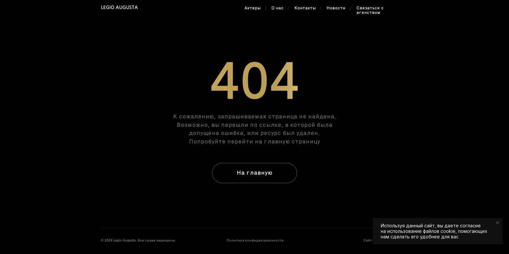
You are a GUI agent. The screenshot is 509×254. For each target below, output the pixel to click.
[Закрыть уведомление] (497, 223)
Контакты (305, 8)
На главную (254, 173)
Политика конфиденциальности (255, 240)
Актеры (252, 8)
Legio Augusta (119, 7)
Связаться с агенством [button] (370, 10)
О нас (277, 8)
